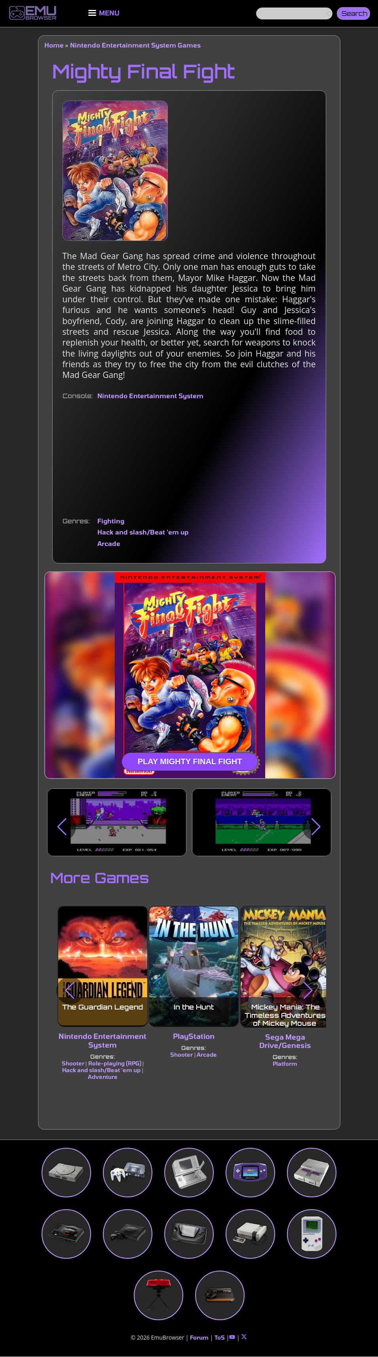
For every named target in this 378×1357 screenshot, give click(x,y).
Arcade (108, 543)
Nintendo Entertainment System (150, 395)
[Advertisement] (189, 458)
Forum (199, 1337)
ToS (220, 1337)
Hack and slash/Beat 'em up (142, 532)
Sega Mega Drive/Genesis (285, 1041)
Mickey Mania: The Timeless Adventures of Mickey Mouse (285, 1015)
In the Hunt (194, 1007)
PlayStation (194, 1036)
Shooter (72, 1063)
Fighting (110, 521)
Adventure (102, 1076)
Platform (285, 1063)
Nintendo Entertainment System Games (135, 45)
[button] (62, 827)
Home (54, 45)
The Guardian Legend (102, 1007)
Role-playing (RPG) (114, 1063)
